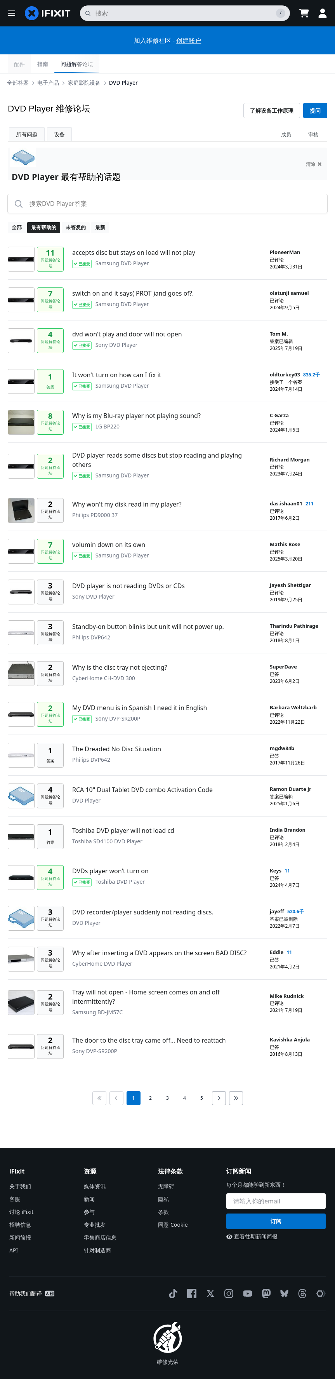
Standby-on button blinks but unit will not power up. (148, 608)
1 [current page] (133, 1079)
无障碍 (166, 1167)
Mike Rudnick (287, 977)
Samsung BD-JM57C (97, 993)
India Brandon (287, 811)
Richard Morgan (290, 440)
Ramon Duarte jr (290, 770)
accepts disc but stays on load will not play (133, 234)
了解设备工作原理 (271, 92)
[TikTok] (171, 1275)
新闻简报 (20, 1218)
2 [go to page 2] (150, 1079)
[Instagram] (227, 1275)
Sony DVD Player (116, 326)
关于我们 (20, 1167)
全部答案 (19, 63)
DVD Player (125, 63)
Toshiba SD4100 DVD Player (107, 822)
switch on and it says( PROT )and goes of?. (133, 274)
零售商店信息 (100, 1218)
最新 (100, 208)
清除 (314, 145)
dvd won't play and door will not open (127, 315)
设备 (59, 115)
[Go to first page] (99, 1079)
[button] (12, 13)
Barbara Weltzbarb (293, 688)
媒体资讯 (95, 1167)
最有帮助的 (43, 208)
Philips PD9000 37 (95, 496)
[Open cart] (304, 13)
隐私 (163, 1180)
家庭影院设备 (85, 63)
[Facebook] (190, 1275)
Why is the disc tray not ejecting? (119, 648)
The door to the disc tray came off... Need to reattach (149, 1021)
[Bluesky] (282, 1275)
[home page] (48, 13)
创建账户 (188, 40)
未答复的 (76, 208)
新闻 (89, 1180)
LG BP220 (107, 407)
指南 (270, 64)
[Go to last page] (236, 1079)
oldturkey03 (285, 355)
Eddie (276, 933)
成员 (286, 115)
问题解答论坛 (304, 64)
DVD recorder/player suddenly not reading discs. (142, 893)
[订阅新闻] (276, 1182)
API (13, 1231)
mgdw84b (282, 729)
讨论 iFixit (21, 1193)
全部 (17, 208)
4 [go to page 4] (184, 1079)
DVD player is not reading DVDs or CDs (128, 567)
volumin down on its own (108, 526)
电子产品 (50, 63)
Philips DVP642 (91, 618)
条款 (163, 1193)
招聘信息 (20, 1206)
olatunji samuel (289, 274)
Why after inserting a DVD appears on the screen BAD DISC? (159, 934)
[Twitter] (209, 1275)
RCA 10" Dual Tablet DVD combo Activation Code (142, 771)
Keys (275, 851)
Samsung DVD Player (122, 244)
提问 (315, 92)
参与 (89, 1193)
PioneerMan (285, 233)
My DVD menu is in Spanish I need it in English (139, 689)
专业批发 (95, 1206)
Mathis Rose (285, 525)
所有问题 (27, 115)
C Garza (279, 396)
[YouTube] (246, 1275)
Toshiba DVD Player (120, 863)
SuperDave (283, 647)
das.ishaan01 (286, 484)
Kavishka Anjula (290, 1020)
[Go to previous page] (116, 1079)
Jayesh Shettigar (290, 566)
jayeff (277, 892)
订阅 (276, 1202)
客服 (14, 1180)
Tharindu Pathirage (294, 607)
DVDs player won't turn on (110, 852)
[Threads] (301, 1275)
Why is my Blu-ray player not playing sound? (136, 397)
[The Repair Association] (319, 1275)
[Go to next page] (219, 1079)
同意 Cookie (172, 1206)
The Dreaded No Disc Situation (116, 730)
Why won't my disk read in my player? (127, 485)
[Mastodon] (265, 1275)
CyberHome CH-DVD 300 (103, 659)
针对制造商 (97, 1231)
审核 (313, 115)
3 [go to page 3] (167, 1079)
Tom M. (279, 315)
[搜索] (185, 13)
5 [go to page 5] (201, 1079)
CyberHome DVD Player (102, 945)
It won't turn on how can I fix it (116, 356)
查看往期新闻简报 (252, 1217)
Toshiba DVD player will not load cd (123, 812)
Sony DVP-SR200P (118, 699)
